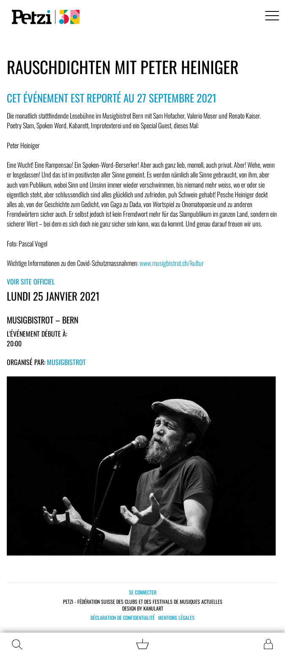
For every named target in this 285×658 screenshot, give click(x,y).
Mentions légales (176, 617)
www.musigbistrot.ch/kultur (172, 263)
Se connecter (142, 592)
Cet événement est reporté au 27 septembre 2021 (111, 97)
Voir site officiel (31, 281)
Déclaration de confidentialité (122, 617)
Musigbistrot (66, 362)
